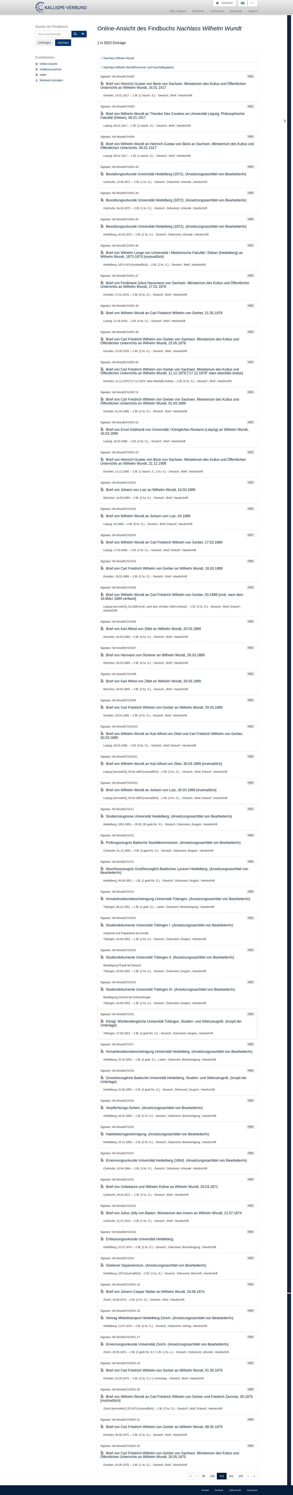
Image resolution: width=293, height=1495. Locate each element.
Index (40, 74)
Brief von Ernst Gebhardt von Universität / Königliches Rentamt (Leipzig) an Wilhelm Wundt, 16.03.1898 (175, 431)
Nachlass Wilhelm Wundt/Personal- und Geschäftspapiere (137, 67)
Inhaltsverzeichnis (48, 69)
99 (203, 1476)
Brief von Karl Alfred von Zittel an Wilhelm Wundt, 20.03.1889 (151, 629)
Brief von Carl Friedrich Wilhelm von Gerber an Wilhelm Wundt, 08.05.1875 (162, 1427)
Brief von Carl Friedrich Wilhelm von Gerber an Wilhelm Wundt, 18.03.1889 (162, 568)
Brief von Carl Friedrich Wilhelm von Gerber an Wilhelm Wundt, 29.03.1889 (162, 707)
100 (212, 1476)
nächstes (63, 42)
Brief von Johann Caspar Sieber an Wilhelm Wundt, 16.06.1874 (153, 1292)
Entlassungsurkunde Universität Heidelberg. (137, 1239)
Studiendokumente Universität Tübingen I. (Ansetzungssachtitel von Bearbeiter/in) (167, 925)
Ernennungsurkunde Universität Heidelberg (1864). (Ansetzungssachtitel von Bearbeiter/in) (174, 1160)
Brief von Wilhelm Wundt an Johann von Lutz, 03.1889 (146, 516)
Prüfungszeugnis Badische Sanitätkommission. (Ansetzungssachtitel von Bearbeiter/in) (171, 843)
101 (221, 1476)
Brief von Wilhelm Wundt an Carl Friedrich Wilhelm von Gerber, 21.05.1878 (161, 313)
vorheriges (44, 42)
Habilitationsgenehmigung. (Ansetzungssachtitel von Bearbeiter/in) (155, 1134)
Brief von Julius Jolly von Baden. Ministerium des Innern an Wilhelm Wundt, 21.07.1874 (171, 1213)
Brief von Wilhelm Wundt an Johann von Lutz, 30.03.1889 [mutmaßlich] (158, 790)
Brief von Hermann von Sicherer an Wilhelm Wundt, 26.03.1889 (153, 655)
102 (231, 1476)
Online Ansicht (46, 63)
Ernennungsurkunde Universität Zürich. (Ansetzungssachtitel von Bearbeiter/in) (165, 1344)
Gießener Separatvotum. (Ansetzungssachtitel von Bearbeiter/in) (153, 1265)
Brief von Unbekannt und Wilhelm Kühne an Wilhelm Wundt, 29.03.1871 (159, 1187)
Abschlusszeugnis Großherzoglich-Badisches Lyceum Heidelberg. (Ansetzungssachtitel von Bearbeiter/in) (174, 871)
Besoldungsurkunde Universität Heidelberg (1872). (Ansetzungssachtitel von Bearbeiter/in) (173, 200)
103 (240, 1476)
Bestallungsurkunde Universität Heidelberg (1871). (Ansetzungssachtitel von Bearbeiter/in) (173, 174)
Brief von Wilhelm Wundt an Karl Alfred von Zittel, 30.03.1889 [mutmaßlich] (161, 764)
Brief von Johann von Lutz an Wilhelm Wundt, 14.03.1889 (148, 490)
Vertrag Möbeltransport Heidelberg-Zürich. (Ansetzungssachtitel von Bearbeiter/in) (167, 1318)
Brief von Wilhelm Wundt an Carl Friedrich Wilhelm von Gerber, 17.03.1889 (161, 542)
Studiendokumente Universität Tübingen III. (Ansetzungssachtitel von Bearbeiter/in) (168, 989)
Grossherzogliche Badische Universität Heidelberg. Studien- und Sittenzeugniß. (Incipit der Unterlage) (174, 1080)
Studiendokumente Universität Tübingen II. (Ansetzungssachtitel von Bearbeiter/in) (167, 957)
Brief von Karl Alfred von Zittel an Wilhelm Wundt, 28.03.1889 (151, 681)
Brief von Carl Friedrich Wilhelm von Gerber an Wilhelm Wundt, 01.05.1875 (162, 1370)
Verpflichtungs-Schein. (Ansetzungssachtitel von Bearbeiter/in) (152, 1108)
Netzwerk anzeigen (49, 80)
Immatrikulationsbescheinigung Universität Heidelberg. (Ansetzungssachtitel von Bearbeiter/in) (176, 1052)
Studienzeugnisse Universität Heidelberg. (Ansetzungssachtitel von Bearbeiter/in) (166, 816)
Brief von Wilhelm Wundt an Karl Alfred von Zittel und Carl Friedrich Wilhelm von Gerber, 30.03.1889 (172, 736)
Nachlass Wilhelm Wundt (117, 58)
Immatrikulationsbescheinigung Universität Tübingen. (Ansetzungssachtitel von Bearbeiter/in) (175, 899)
